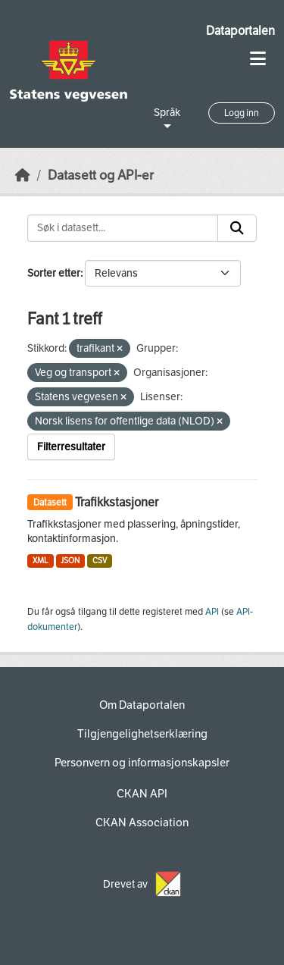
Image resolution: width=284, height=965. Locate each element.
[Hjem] (22, 175)
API (212, 611)
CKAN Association (142, 822)
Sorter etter (53, 273)
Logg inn (241, 113)
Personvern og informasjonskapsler (142, 762)
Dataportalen (240, 30)
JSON (70, 561)
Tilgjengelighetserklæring (142, 734)
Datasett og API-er (101, 175)
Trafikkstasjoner (116, 502)
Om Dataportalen (142, 705)
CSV (99, 561)
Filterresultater (71, 446)
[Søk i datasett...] (122, 228)
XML (40, 561)
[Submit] (237, 228)
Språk (167, 112)
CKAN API (142, 794)
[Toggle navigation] (258, 58)
